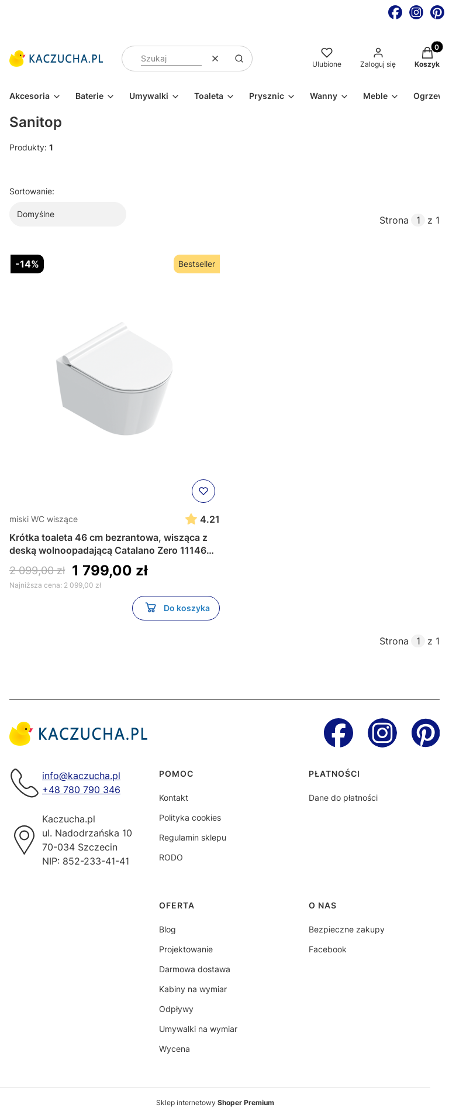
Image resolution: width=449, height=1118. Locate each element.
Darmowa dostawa (194, 969)
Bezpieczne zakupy (347, 929)
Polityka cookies (190, 817)
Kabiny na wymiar (193, 989)
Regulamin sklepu (192, 837)
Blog (167, 929)
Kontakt (173, 798)
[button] (239, 58)
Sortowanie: (31, 191)
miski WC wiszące (43, 519)
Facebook (328, 949)
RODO (171, 857)
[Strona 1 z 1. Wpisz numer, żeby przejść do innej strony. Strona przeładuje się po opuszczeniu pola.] (418, 220)
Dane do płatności (343, 798)
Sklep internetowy (215, 1102)
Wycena (174, 1049)
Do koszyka (176, 610)
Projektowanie (186, 949)
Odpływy (176, 1009)
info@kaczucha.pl (81, 775)
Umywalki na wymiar (198, 1029)
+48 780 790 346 (81, 789)
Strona (394, 220)
